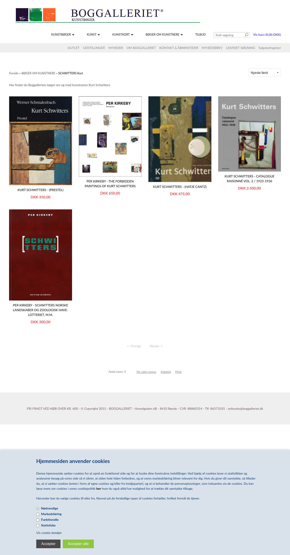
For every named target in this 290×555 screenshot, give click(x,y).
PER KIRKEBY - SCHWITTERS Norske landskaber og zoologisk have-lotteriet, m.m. (40, 310)
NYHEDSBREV (212, 48)
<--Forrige (134, 346)
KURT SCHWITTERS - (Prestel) (40, 190)
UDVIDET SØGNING (240, 48)
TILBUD (200, 34)
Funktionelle (50, 519)
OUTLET (74, 48)
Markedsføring (51, 514)
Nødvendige (49, 508)
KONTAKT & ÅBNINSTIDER (178, 48)
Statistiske (48, 525)
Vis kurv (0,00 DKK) (267, 34)
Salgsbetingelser (270, 48)
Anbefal (166, 372)
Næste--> (156, 346)
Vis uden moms (146, 372)
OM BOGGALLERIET (141, 48)
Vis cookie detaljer (49, 533)
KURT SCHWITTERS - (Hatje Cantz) (180, 187)
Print (178, 372)
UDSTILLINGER (94, 48)
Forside (14, 73)
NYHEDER (115, 48)
